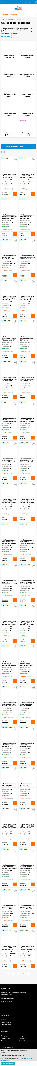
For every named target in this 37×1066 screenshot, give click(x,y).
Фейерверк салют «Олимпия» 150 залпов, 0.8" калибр (9, 622)
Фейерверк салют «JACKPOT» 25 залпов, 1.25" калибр (27, 175)
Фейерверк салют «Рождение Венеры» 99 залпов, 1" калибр (9, 420)
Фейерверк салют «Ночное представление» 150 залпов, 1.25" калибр (9, 583)
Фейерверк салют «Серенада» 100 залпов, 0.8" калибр (27, 419)
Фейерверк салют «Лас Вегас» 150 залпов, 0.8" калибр (9, 541)
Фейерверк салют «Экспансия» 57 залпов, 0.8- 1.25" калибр (9, 258)
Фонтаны (4, 1041)
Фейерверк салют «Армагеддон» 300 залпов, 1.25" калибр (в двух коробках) (9, 705)
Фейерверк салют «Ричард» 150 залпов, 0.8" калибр (27, 622)
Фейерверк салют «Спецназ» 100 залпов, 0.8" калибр (9, 460)
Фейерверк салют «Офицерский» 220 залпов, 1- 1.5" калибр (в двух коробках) (9, 867)
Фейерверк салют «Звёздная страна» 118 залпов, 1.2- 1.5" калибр (9, 339)
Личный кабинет (6, 1022)
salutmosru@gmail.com (8, 998)
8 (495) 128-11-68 (5, 989)
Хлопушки (22, 1036)
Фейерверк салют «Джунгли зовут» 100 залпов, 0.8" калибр (27, 298)
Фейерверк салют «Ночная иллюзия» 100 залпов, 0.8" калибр (27, 380)
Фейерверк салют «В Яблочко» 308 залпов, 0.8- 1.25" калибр (9, 745)
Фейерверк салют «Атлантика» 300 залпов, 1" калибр (27, 704)
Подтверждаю (7, 1063)
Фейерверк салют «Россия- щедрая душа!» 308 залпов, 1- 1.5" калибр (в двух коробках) (27, 949)
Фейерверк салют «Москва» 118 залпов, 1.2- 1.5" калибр (9, 379)
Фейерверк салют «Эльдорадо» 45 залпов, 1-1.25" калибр (27, 217)
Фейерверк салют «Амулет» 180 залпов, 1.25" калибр (27, 663)
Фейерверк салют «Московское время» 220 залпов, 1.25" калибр (9, 786)
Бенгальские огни (6, 1038)
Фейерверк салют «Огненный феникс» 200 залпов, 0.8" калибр (27, 786)
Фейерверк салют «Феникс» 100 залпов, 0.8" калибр (9, 501)
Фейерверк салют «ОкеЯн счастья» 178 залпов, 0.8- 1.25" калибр (27, 583)
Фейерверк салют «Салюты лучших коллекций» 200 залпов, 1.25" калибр (27, 867)
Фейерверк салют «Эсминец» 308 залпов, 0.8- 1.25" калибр (27, 908)
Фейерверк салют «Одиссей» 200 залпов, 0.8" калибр (9, 826)
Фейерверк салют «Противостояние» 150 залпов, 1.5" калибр (9, 176)
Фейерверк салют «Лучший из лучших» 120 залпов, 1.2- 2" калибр (27, 542)
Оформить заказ (6, 1024)
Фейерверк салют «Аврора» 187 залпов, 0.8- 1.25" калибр (9, 948)
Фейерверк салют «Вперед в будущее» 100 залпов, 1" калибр (9, 298)
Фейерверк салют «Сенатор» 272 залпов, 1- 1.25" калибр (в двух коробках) (9, 909)
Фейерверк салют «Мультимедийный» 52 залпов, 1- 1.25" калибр (9, 217)
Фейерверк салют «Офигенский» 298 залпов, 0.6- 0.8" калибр (27, 827)
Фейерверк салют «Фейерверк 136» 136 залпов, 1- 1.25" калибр (27, 461)
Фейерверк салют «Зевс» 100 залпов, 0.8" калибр (27, 338)
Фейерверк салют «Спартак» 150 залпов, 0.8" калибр (9, 663)
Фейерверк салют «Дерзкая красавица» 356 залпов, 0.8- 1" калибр (27, 746)
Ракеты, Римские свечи (26, 1041)
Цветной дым (23, 1038)
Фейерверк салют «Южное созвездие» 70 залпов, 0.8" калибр (27, 258)
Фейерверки (5, 1036)
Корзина (3, 1019)
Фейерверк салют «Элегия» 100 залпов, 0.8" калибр (27, 501)
